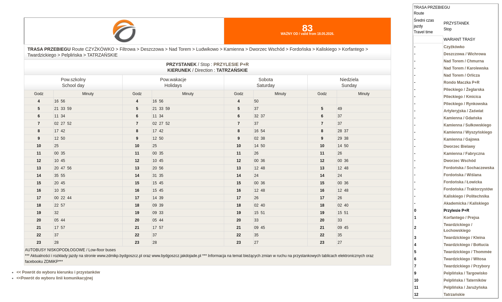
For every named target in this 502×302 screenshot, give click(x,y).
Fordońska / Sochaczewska (469, 168)
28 (340, 131)
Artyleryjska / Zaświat (464, 111)
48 (263, 168)
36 (263, 160)
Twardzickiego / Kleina (464, 237)
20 (56, 168)
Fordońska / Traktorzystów (468, 189)
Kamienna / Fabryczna (464, 153)
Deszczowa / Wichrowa (465, 54)
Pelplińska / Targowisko (465, 273)
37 (256, 108)
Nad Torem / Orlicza (462, 75)
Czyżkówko (454, 47)
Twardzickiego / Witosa (465, 259)
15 (155, 183)
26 (256, 153)
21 (56, 108)
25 (56, 146)
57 (63, 205)
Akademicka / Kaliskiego (466, 203)
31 (155, 175)
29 (340, 138)
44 (69, 198)
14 (256, 146)
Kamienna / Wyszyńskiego (468, 132)
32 (256, 116)
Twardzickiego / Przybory (467, 266)
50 (256, 101)
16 (56, 101)
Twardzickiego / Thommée (468, 252)
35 (63, 153)
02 (56, 123)
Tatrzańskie (454, 294)
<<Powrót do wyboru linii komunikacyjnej (54, 278)
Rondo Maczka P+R (462, 82)
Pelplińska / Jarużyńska (465, 287)
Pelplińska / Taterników (465, 280)
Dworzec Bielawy (459, 146)
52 (69, 123)
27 (63, 123)
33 (63, 108)
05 (56, 220)
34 (63, 116)
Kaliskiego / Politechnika (466, 196)
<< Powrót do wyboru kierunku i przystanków (58, 272)
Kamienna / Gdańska (463, 118)
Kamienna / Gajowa (461, 139)
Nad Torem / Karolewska (466, 68)
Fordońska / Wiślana (463, 175)
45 (63, 160)
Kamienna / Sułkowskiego (467, 125)
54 (263, 131)
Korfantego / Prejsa (461, 217)
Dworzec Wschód (460, 160)
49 (340, 108)
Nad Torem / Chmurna (464, 61)
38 (263, 138)
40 (263, 205)
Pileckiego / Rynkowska (465, 104)
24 (256, 175)
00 (56, 153)
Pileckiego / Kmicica (462, 96)
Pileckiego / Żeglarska (464, 89)
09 (155, 205)
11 (56, 116)
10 (56, 160)
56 (63, 101)
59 (69, 108)
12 (56, 138)
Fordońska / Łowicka (463, 182)
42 (63, 131)
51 (263, 212)
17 (56, 131)
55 (63, 175)
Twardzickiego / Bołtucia (466, 245)
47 (63, 168)
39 (161, 198)
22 (63, 198)
